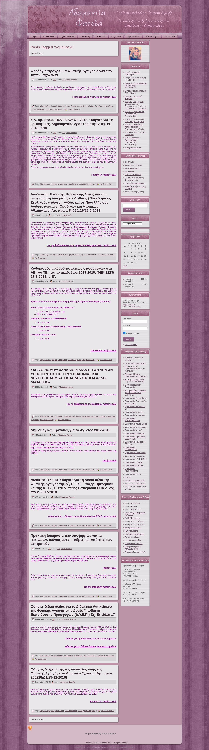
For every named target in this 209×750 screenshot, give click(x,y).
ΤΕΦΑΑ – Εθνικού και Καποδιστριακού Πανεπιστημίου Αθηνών (134, 127)
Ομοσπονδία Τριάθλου (134, 465)
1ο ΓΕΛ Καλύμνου (132, 503)
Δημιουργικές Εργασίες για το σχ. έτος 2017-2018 (70, 430)
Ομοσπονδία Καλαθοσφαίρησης (132, 419)
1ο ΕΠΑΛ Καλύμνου (133, 509)
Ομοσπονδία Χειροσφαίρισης (131, 470)
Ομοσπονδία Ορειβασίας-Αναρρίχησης (135, 437)
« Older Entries (37, 53)
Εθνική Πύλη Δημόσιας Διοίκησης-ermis (134, 179)
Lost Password (131, 345)
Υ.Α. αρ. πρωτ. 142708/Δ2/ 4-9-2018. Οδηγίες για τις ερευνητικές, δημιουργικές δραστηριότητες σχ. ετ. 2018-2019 (72, 124)
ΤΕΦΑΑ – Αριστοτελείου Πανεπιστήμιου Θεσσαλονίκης (134, 114)
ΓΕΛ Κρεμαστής (131, 531)
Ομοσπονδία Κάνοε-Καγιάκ (136, 424)
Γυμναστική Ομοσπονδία (135, 363)
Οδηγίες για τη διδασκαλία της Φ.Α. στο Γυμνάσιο (90, 646)
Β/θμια (47, 106)
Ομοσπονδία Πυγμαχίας (135, 456)
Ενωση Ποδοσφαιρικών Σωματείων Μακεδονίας (134, 380)
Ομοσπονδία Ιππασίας (134, 412)
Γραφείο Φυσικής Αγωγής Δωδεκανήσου (66, 106)
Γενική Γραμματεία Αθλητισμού (132, 73)
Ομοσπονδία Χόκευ (133, 474)
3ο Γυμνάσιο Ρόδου (133, 528)
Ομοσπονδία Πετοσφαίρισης (131, 448)
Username (127, 318)
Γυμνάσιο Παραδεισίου (134, 534)
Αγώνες (55, 254)
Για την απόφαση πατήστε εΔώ (100, 587)
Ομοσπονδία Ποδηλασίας (135, 453)
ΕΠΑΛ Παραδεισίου (133, 540)
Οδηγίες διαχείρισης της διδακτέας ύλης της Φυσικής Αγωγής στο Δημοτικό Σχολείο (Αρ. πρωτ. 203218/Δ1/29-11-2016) (72, 673)
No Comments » (74, 109)
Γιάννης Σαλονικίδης (133, 174)
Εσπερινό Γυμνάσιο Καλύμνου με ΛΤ (133, 548)
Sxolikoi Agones (46, 254)
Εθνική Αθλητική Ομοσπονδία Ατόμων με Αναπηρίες (135, 368)
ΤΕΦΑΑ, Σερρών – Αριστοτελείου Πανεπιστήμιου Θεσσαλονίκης (132, 141)
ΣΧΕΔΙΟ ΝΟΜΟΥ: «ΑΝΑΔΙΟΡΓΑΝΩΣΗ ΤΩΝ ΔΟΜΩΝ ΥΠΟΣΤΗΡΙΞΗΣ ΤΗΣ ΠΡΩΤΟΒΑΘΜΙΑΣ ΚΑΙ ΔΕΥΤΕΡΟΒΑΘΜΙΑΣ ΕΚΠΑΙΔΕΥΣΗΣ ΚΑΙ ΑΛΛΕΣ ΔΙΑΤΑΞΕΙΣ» (72, 376)
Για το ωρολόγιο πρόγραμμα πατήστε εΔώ (94, 97)
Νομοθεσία (109, 106)
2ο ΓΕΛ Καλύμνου (132, 518)
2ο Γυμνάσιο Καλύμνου (134, 521)
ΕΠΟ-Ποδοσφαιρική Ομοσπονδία (133, 386)
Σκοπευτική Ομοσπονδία (135, 483)
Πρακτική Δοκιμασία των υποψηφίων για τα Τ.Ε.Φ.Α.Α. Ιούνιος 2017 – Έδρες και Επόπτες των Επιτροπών (71, 540)
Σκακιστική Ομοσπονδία (135, 480)
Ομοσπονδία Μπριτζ (133, 430)
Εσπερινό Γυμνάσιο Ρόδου (136, 552)
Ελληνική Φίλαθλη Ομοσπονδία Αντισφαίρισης (136, 375)
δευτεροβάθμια (88, 106)
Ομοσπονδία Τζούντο (133, 462)
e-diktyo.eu (129, 162)
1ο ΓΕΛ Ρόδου (131, 506)
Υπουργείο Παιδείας (133, 148)
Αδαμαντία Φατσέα (69, 80)
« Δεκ (125, 266)
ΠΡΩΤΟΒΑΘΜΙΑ (37, 109)
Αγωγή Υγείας (50, 416)
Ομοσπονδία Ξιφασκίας (134, 433)
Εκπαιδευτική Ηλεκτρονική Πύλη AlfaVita (135, 92)
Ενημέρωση (99, 106)
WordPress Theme (100, 747)
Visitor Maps (135, 306)
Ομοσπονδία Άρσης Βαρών (136, 398)
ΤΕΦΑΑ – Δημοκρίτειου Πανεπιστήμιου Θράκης (134, 120)
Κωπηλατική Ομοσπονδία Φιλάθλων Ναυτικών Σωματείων (135, 392)
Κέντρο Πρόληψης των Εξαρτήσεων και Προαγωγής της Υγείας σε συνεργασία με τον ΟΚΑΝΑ (136, 105)
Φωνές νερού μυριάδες (134, 192)
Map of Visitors (129, 304)
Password (127, 326)
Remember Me (131, 333)
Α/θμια (42, 106)
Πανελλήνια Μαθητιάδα (134, 183)
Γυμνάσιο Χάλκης (132, 537)
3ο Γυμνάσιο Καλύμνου (134, 524)
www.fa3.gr (129, 171)
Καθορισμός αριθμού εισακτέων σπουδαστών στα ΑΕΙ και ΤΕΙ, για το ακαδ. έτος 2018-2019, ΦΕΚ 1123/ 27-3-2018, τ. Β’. (72, 272)
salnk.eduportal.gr (132, 168)
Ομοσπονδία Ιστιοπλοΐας (135, 415)
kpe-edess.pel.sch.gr (133, 165)
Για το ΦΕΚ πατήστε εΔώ (103, 350)
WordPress (86, 747)
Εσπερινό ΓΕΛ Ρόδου (133, 544)
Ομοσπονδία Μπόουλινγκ (135, 427)
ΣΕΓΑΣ (127, 477)
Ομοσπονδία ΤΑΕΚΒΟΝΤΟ (136, 459)
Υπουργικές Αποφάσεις (53, 109)
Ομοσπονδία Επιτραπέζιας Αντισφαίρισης (136, 402)
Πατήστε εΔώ (109, 460)
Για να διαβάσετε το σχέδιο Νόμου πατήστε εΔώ (91, 404)
